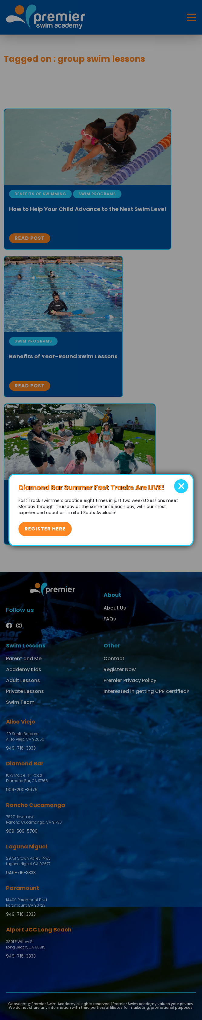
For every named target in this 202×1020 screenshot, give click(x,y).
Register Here (45, 528)
